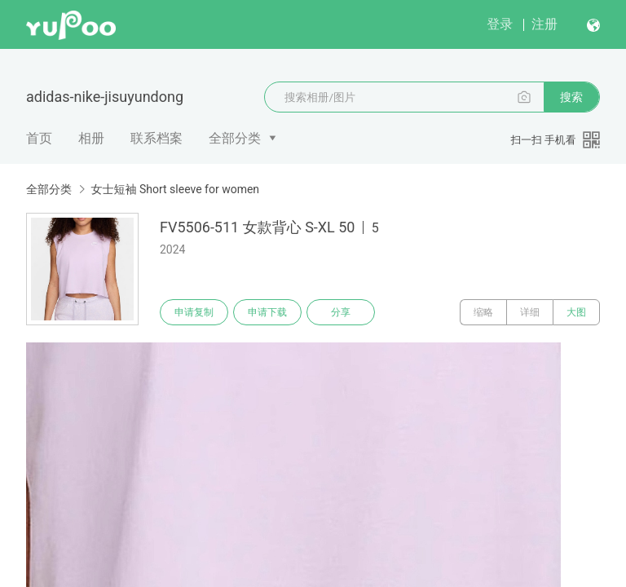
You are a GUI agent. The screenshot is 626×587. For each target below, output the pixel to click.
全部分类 (235, 138)
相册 (91, 138)
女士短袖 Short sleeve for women (174, 189)
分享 (340, 312)
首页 (39, 138)
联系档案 (156, 138)
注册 (544, 24)
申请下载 (267, 312)
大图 (576, 312)
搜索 (571, 97)
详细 (530, 312)
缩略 (483, 312)
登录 (500, 24)
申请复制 (194, 312)
